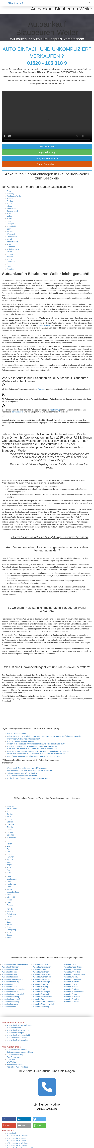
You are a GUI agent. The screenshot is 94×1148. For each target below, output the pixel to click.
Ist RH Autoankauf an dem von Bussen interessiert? (30, 771)
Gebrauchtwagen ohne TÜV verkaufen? (22, 773)
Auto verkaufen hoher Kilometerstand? (22, 776)
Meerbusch (11, 209)
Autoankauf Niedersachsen (74, 974)
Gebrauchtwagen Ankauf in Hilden (20, 1052)
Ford (8, 849)
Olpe (9, 267)
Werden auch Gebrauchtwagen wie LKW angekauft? (27, 768)
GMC (9, 852)
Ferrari (9, 844)
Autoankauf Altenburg (10, 982)
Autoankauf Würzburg (10, 997)
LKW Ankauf (11, 1062)
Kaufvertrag (55, 410)
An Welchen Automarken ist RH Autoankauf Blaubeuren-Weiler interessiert (36, 754)
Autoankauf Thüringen (10, 967)
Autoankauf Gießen (9, 984)
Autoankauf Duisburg (72, 989)
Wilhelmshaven (13, 249)
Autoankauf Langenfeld (42, 977)
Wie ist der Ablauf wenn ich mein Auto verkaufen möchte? (29, 778)
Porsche (10, 909)
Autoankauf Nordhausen (42, 997)
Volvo (9, 873)
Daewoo (10, 832)
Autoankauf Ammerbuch (42, 974)
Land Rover (11, 884)
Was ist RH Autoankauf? (16, 734)
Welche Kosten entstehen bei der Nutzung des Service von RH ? (45, 736)
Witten (9, 218)
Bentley (10, 814)
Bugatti (9, 819)
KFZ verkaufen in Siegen (16, 1138)
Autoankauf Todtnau (40, 964)
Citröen (9, 830)
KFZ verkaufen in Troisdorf (17, 1136)
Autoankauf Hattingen (15, 1033)
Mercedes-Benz (13, 892)
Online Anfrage (43, 325)
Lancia (9, 882)
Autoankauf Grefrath (71, 982)
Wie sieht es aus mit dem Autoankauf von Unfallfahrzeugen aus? (32, 746)
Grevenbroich (12, 237)
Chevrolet (10, 824)
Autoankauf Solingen (41, 972)
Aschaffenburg (12, 242)
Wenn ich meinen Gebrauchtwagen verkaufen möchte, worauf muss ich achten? (38, 751)
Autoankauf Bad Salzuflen (12, 999)
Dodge (9, 841)
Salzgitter (10, 269)
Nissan (9, 900)
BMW (9, 817)
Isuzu (9, 862)
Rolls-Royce (11, 914)
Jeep (9, 867)
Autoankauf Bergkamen (42, 967)
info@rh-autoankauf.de (47, 158)
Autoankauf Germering (72, 969)
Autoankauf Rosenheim (42, 979)
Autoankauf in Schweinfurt (17, 1050)
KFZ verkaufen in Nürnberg (17, 1143)
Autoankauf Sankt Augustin (12, 979)
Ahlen (9, 191)
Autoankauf (11, 1133)
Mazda (9, 889)
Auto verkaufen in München (17, 1040)
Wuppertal (11, 234)
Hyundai (10, 859)
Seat (8, 922)
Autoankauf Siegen (71, 987)
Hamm (9, 221)
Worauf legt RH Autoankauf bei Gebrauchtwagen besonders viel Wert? (34, 756)
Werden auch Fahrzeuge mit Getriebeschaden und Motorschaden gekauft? (36, 744)
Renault (10, 912)
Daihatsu (10, 835)
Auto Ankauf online (14, 1057)
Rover (9, 917)
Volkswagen (11, 837)
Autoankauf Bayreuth (41, 984)
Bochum (10, 254)
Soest (9, 213)
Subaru (9, 932)
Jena (9, 244)
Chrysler (10, 827)
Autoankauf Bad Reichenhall (44, 1002)
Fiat (8, 846)
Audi (8, 811)
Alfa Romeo (11, 806)
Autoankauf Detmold (10, 969)
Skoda (9, 925)
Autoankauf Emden (71, 999)
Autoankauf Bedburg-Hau (43, 982)
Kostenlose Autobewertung (17, 1067)
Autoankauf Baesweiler (42, 994)
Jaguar (9, 865)
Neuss (9, 252)
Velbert (9, 216)
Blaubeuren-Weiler (14, 196)
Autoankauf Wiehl (40, 999)
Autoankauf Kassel (14, 1028)
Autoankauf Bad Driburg (73, 967)
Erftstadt (10, 199)
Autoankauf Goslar (71, 977)
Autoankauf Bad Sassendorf (13, 994)
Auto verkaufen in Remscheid (18, 1035)
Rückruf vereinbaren (47, 164)
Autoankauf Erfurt (70, 994)
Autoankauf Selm (39, 989)
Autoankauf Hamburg (41, 1007)
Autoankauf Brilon (9, 1007)
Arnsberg (10, 194)
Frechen (10, 201)
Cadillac (10, 822)
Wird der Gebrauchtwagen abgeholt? (21, 741)
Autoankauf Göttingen (41, 992)
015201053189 (46, 146)
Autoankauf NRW (70, 984)
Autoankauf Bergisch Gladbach (14, 989)
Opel (9, 902)
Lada (9, 876)
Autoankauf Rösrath (9, 974)
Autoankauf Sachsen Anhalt (43, 1004)
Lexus (9, 887)
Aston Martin (12, 809)
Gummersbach (12, 211)
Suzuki (9, 935)
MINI (9, 895)
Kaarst (9, 204)
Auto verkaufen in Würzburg (18, 1030)
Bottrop (9, 229)
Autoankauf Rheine (9, 972)
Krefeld (9, 259)
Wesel (9, 239)
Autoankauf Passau (71, 1002)
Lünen (9, 206)
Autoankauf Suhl (39, 969)
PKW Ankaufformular (15, 1064)
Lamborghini (11, 879)
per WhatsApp (47, 152)
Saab (9, 919)
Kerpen (9, 232)
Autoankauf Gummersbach (74, 992)
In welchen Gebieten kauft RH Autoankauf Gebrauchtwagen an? (32, 749)
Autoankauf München (72, 972)
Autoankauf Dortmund (72, 979)
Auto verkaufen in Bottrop (17, 1038)
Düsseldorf (11, 247)
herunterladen (17, 412)
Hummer (10, 857)
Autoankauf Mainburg (10, 992)
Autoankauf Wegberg (10, 1004)
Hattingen (10, 224)
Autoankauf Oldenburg (10, 1002)
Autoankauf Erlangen (10, 977)
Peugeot (10, 905)
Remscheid (11, 226)
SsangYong (11, 930)
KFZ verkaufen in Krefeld (16, 1141)
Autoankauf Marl (70, 964)
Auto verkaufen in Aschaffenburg (19, 1025)
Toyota (9, 938)
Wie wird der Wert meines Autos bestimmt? (23, 739)
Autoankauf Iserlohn (9, 987)
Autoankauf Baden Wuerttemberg (15, 964)
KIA (8, 870)
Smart (9, 927)
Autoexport (11, 1059)
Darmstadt (11, 262)
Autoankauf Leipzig (40, 987)
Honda (9, 854)
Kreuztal (10, 257)
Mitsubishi (11, 897)
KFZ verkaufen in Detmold (17, 1146)
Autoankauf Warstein (72, 997)
